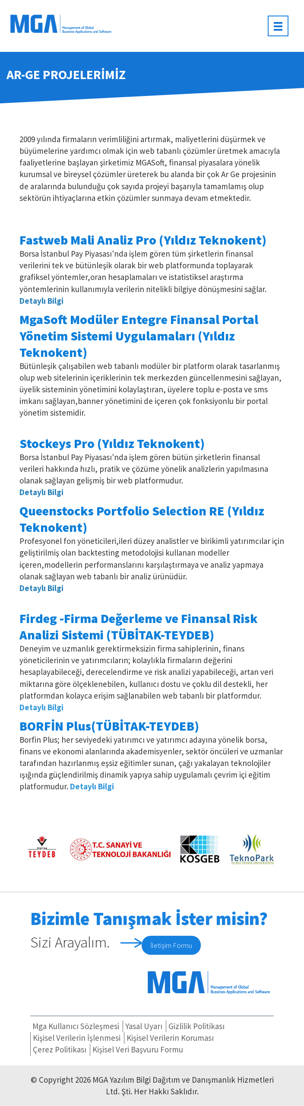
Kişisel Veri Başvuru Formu (137, 1049)
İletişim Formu (171, 945)
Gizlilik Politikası (196, 1026)
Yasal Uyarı (143, 1026)
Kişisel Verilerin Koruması (170, 1038)
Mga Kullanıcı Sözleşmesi (75, 1026)
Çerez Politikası (59, 1049)
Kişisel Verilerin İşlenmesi (76, 1038)
